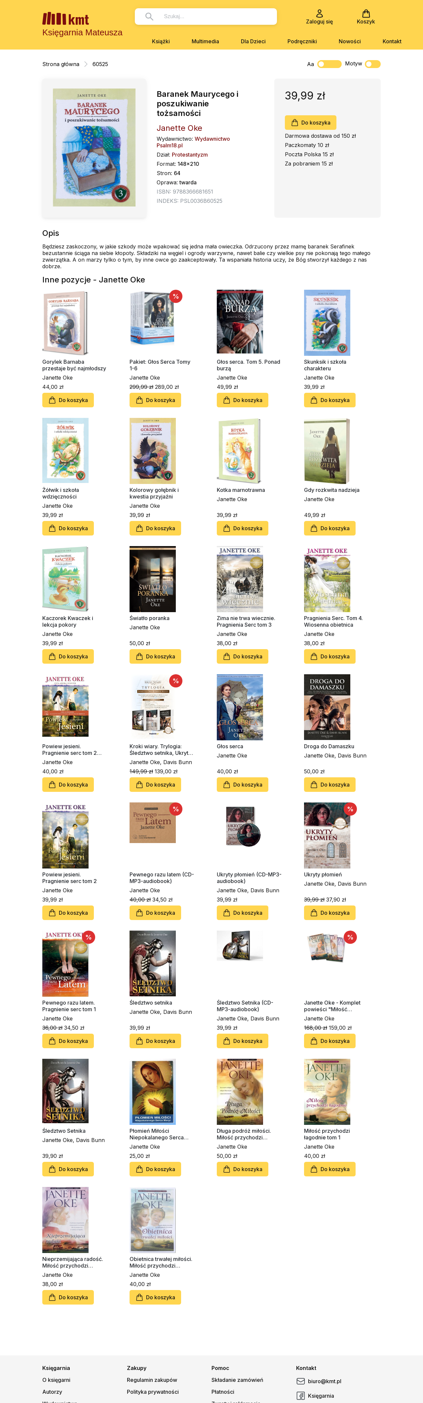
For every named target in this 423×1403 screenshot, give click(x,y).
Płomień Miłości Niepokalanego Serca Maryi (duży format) (157, 1134)
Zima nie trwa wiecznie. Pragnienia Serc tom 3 (246, 621)
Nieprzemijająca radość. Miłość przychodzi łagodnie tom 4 (72, 1262)
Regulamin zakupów (152, 1380)
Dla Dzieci (253, 41)
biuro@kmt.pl (318, 1381)
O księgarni (56, 1380)
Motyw (363, 64)
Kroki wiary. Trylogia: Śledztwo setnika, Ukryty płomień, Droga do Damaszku (160, 749)
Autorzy (52, 1391)
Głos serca (230, 746)
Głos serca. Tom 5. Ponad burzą (248, 365)
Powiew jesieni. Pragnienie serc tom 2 (69, 877)
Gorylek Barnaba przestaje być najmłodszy (74, 365)
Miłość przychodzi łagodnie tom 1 (327, 1134)
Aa (310, 64)
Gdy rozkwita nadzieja (332, 490)
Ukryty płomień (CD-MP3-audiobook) (249, 877)
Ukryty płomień (323, 874)
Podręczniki (302, 41)
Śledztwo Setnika (64, 1130)
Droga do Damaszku (329, 746)
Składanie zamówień (237, 1380)
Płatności (223, 1391)
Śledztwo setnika (151, 1002)
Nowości (350, 41)
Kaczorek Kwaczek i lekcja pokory (67, 621)
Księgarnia (315, 1395)
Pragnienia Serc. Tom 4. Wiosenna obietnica (333, 621)
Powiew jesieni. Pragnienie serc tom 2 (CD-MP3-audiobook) (69, 749)
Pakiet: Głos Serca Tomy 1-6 (160, 365)
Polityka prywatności (153, 1391)
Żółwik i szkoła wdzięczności (60, 493)
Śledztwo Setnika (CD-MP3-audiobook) (245, 1006)
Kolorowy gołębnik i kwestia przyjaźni (154, 493)
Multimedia (205, 41)
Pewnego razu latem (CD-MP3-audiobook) (162, 877)
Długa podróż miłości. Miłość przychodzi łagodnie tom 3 (244, 1134)
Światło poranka (150, 618)
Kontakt (392, 41)
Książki (161, 41)
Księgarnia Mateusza (82, 32)
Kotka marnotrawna (241, 490)
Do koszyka (310, 123)
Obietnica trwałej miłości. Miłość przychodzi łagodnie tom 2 (161, 1262)
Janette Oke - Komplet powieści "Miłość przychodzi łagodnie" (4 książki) (334, 1006)
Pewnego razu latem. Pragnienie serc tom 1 (69, 1006)
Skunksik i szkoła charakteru (325, 365)
